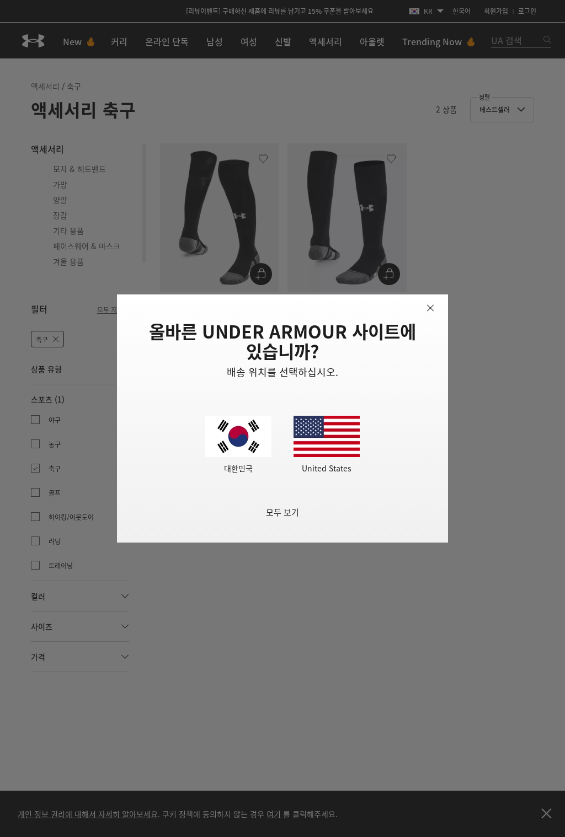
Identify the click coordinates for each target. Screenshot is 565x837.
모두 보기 (282, 512)
